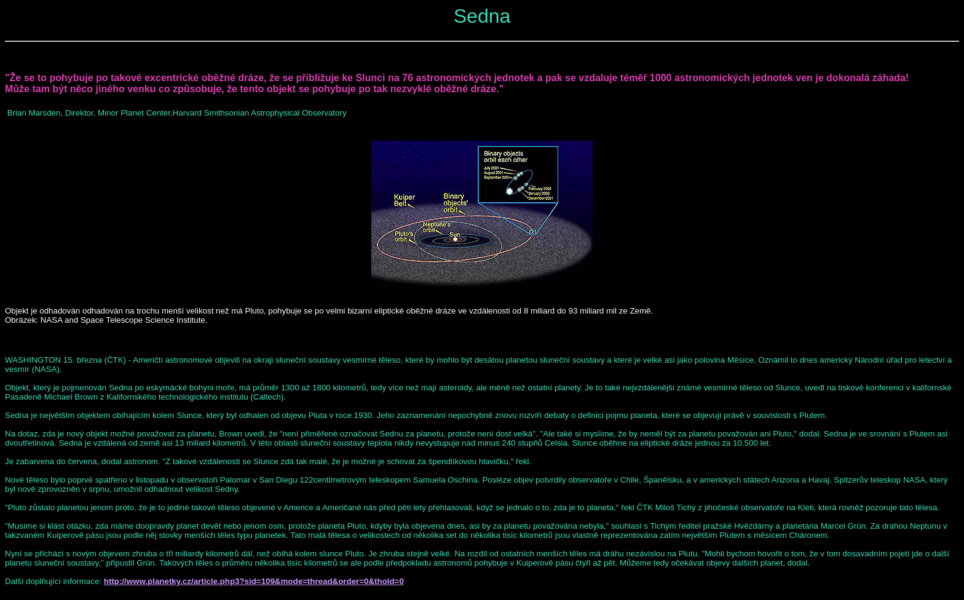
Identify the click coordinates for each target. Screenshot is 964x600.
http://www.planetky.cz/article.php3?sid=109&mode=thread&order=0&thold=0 (254, 581)
